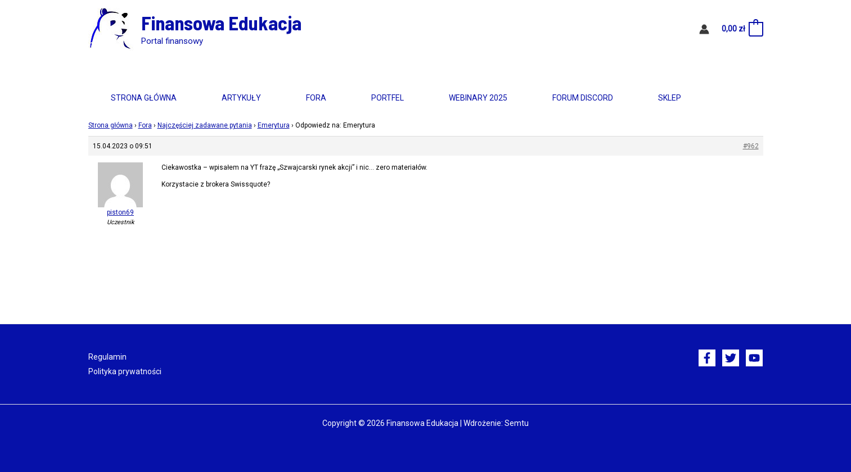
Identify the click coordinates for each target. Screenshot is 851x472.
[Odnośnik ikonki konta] (704, 29)
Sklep (669, 97)
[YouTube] (754, 358)
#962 (751, 146)
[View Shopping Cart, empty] (742, 29)
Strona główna (144, 97)
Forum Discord (582, 97)
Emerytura (274, 125)
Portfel (387, 97)
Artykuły (241, 97)
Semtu (517, 423)
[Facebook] (707, 358)
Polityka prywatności (124, 371)
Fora (316, 97)
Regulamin (107, 356)
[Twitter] (730, 358)
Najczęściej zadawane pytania (204, 125)
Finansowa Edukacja (221, 22)
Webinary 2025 (478, 97)
